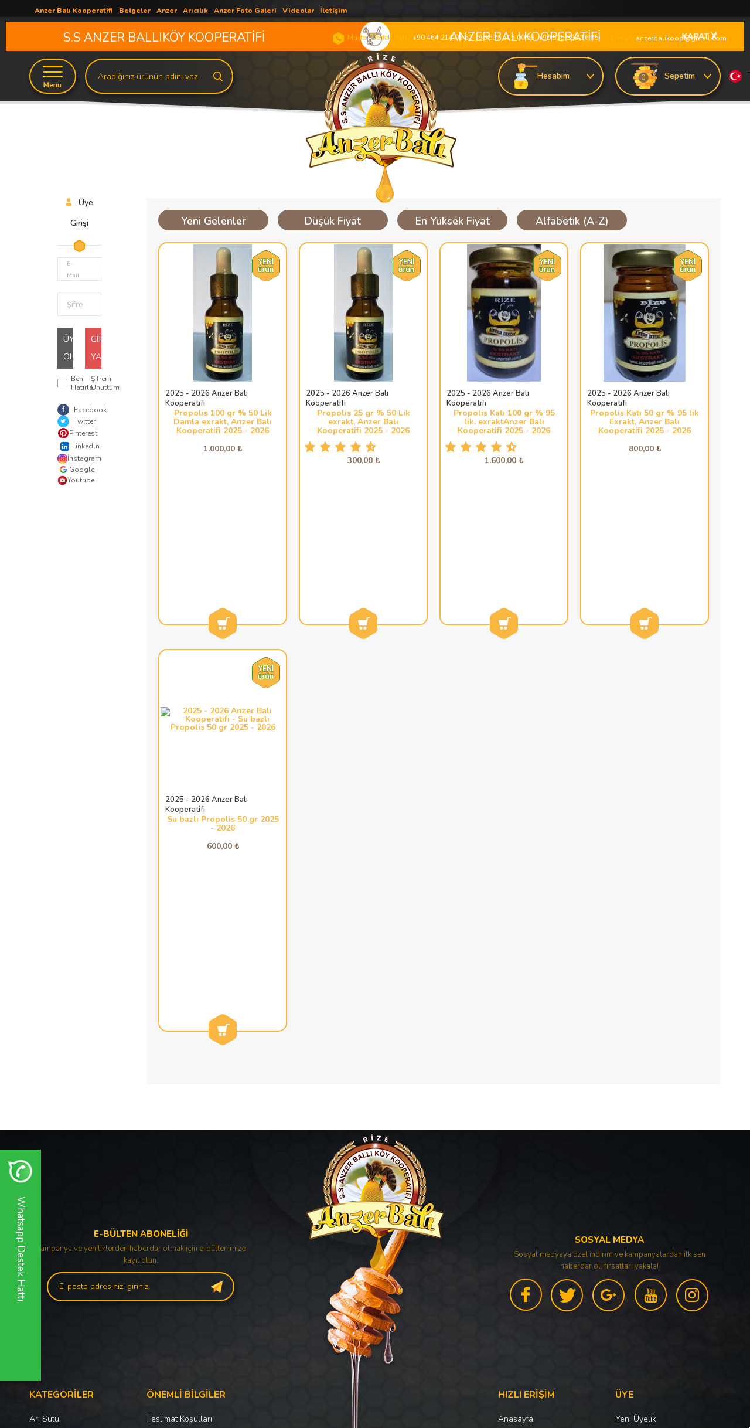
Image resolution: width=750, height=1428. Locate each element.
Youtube (75, 480)
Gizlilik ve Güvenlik (181, 1243)
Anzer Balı (48, 1223)
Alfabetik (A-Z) (572, 221)
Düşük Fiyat (333, 221)
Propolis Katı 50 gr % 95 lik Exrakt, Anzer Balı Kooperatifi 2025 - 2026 (644, 422)
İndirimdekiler (522, 1223)
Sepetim (513, 1263)
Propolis (44, 1183)
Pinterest (76, 433)
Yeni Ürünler (521, 1203)
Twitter (76, 421)
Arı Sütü (44, 1163)
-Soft (315, 1413)
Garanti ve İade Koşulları (191, 1223)
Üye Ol (68, 348)
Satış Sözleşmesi (177, 1203)
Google (75, 469)
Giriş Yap (96, 348)
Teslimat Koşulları (179, 1163)
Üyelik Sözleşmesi (179, 1183)
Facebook (82, 410)
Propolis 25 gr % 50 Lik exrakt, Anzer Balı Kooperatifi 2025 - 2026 (363, 422)
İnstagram (76, 459)
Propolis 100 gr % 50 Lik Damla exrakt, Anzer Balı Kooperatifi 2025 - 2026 (222, 422)
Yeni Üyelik (635, 1163)
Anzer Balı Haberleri (535, 1183)
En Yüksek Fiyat (452, 221)
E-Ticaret (340, 1413)
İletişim (510, 1282)
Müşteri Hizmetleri (531, 1243)
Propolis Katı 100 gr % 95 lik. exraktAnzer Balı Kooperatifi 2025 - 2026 (504, 422)
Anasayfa (515, 1163)
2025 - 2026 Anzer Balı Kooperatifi (206, 399)
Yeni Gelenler (213, 221)
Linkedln (76, 446)
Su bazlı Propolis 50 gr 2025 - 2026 (223, 696)
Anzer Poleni (52, 1203)
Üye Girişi (632, 1183)
